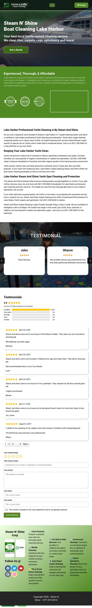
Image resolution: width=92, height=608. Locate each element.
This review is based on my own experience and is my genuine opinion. (38, 510)
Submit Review (12, 515)
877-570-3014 (50, 600)
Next (25, 444)
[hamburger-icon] (52, 5)
